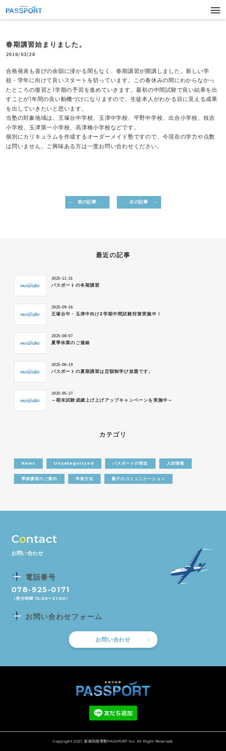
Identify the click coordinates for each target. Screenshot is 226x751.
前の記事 (87, 202)
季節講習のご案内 (39, 478)
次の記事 (138, 202)
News (28, 463)
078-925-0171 (40, 589)
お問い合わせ (113, 639)
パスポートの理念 (130, 463)
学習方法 (84, 478)
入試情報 (175, 463)
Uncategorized (74, 463)
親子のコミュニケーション (138, 478)
